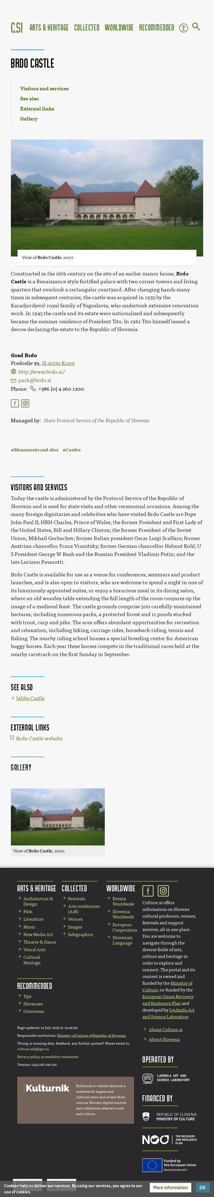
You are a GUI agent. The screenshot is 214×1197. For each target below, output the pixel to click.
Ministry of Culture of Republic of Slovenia (91, 1035)
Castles (73, 450)
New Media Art (38, 934)
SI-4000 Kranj (58, 363)
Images (75, 927)
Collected (86, 27)
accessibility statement (60, 1057)
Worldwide (119, 27)
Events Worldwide (123, 901)
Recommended (156, 27)
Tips (27, 996)
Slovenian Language (123, 940)
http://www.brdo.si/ (41, 372)
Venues (75, 919)
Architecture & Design (38, 901)
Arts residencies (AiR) (84, 909)
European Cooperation (125, 927)
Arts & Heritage (49, 27)
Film (27, 911)
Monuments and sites (36, 450)
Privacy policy (28, 1057)
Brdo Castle (49, 257)
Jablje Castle (30, 698)
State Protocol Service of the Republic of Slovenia (97, 421)
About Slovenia (164, 1039)
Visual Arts (34, 949)
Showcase (33, 1004)
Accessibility (183, 27)
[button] (170, 1188)
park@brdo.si (34, 380)
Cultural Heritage (32, 960)
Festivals (76, 898)
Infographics (80, 934)
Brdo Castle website (39, 739)
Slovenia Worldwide (123, 914)
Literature (33, 919)
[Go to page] (196, 28)
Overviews (33, 1011)
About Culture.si (166, 1029)
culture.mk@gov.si (33, 1049)
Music (29, 927)
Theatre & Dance (39, 942)
